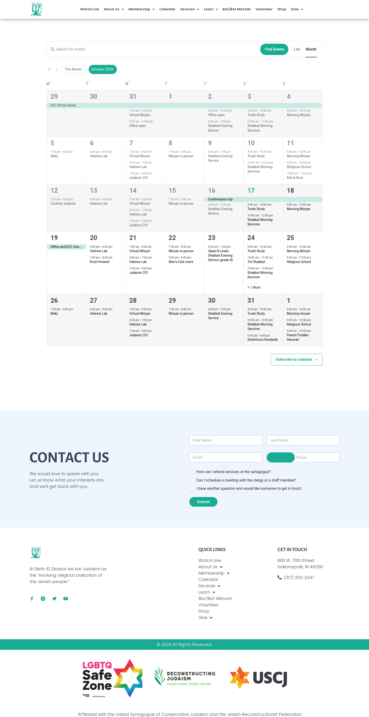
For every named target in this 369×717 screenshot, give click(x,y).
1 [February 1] (289, 300)
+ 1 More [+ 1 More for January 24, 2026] (253, 287)
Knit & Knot (295, 178)
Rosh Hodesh (99, 262)
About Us (114, 9)
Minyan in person (181, 156)
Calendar (167, 9)
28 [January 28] (133, 300)
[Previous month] (49, 69)
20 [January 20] (93, 238)
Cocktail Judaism (63, 203)
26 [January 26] (54, 300)
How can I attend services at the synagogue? (233, 472)
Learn (211, 9)
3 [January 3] (249, 96)
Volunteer (264, 9)
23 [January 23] (211, 238)
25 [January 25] (290, 238)
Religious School (299, 167)
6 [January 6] (92, 143)
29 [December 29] (54, 96)
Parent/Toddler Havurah (298, 337)
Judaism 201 (138, 178)
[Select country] (281, 457)
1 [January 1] (170, 96)
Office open (137, 126)
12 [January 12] (54, 190)
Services (189, 9)
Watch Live (89, 9)
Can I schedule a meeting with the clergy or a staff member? (246, 480)
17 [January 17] (251, 190)
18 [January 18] (290, 190)
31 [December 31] (133, 96)
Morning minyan (298, 313)
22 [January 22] (172, 238)
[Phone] (303, 457)
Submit (203, 501)
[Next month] (57, 69)
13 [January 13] (93, 190)
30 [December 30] (93, 96)
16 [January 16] (211, 190)
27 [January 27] (93, 300)
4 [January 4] (289, 96)
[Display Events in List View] (297, 49)
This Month (73, 69)
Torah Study (256, 115)
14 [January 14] (133, 190)
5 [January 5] (52, 143)
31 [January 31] (251, 300)
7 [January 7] (131, 143)
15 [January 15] (172, 190)
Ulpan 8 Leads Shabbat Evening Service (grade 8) (220, 255)
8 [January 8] (170, 143)
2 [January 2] (210, 96)
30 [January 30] (211, 300)
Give (297, 9)
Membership (142, 9)
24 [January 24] (251, 238)
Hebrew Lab (98, 156)
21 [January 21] (133, 238)
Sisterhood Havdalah (262, 339)
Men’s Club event (181, 262)
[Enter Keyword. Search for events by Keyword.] (153, 49)
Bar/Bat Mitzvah (237, 9)
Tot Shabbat (256, 262)
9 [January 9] (210, 143)
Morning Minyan (298, 115)
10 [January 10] (251, 143)
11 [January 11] (290, 143)
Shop (281, 9)
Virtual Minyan (139, 115)
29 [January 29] (172, 300)
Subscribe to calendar (294, 359)
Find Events (274, 49)
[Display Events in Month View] (311, 49)
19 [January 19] (54, 238)
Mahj (54, 156)
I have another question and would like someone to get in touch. (249, 488)
